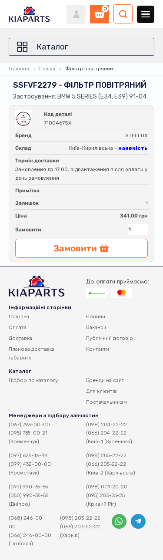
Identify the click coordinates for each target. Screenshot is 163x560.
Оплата (18, 327)
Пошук (47, 69)
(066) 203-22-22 (80, 527)
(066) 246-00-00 (30, 535)
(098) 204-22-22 (106, 425)
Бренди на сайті (106, 380)
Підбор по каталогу (33, 380)
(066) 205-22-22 (106, 464)
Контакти (97, 349)
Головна (19, 69)
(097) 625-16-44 (28, 455)
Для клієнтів (101, 391)
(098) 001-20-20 (106, 487)
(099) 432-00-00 (30, 464)
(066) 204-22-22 (106, 433)
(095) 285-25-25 (105, 495)
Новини (95, 316)
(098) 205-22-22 (106, 455)
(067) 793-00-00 (29, 425)
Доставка (20, 338)
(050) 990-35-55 (28, 495)
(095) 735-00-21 (28, 433)
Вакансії (96, 327)
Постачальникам (106, 402)
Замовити (28, 230)
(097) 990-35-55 (28, 487)
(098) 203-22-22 (80, 518)
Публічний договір (109, 338)
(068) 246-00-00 (27, 522)
